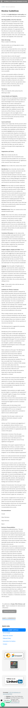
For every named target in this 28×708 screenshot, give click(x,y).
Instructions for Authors (9, 641)
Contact (5, 644)
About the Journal (7, 635)
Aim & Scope (6, 632)
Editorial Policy (7, 638)
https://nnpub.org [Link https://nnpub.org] (15, 702)
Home (3, 6)
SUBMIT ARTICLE (13, 630)
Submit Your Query (9, 611)
